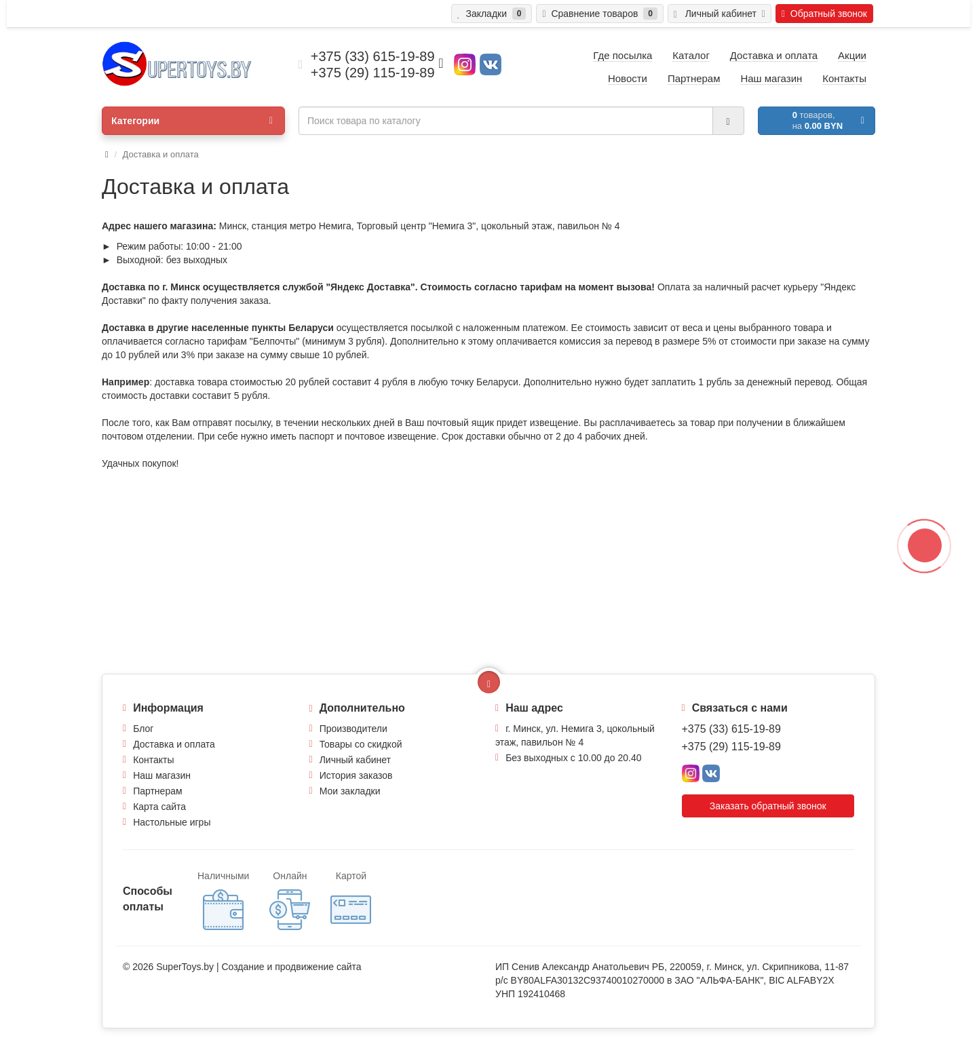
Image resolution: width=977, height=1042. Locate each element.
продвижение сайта (318, 966)
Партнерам (157, 791)
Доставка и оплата (174, 744)
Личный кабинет (355, 759)
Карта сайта (159, 806)
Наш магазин (162, 775)
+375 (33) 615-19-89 (731, 729)
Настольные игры (171, 822)
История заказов (356, 775)
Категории (192, 121)
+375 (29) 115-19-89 (731, 746)
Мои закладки (350, 791)
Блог (143, 728)
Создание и (248, 966)
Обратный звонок (824, 13)
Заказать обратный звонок (768, 805)
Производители (353, 728)
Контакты (153, 759)
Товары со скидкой (361, 744)
